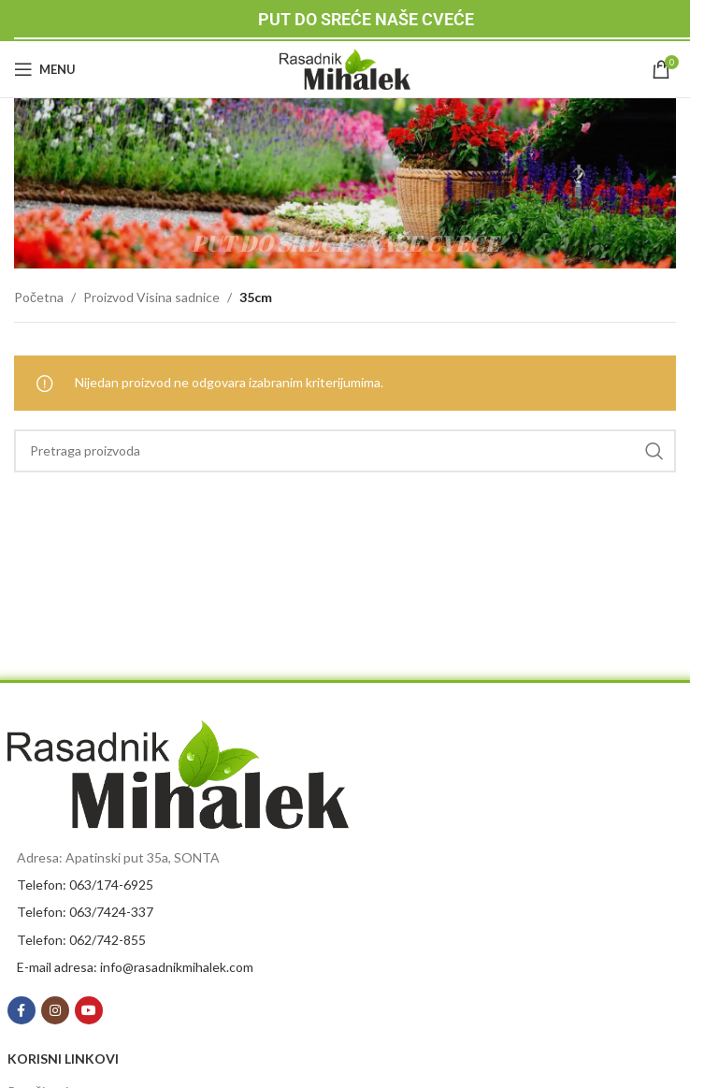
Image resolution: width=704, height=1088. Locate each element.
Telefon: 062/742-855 (81, 940)
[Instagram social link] (55, 1010)
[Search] (345, 450)
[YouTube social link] (89, 1010)
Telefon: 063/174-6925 (85, 884)
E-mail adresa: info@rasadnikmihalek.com (135, 967)
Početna (39, 297)
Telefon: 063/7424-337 (85, 912)
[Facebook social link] (21, 1010)
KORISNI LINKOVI (63, 1058)
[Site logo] (345, 68)
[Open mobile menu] (45, 69)
